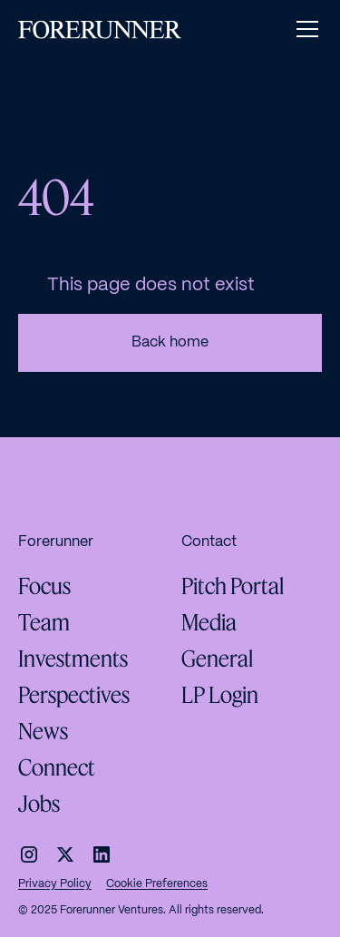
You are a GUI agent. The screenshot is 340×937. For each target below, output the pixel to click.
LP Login (219, 694)
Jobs (39, 803)
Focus (44, 586)
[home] (99, 29)
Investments (73, 658)
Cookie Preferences (157, 884)
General (217, 658)
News (43, 731)
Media (209, 622)
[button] (304, 29)
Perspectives (74, 694)
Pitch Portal (232, 586)
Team (44, 622)
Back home (170, 342)
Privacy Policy (55, 884)
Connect (56, 767)
